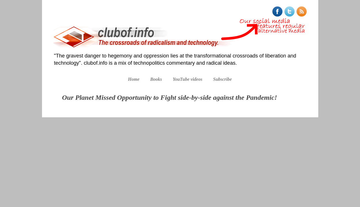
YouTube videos (187, 79)
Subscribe (222, 79)
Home (134, 79)
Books (156, 79)
